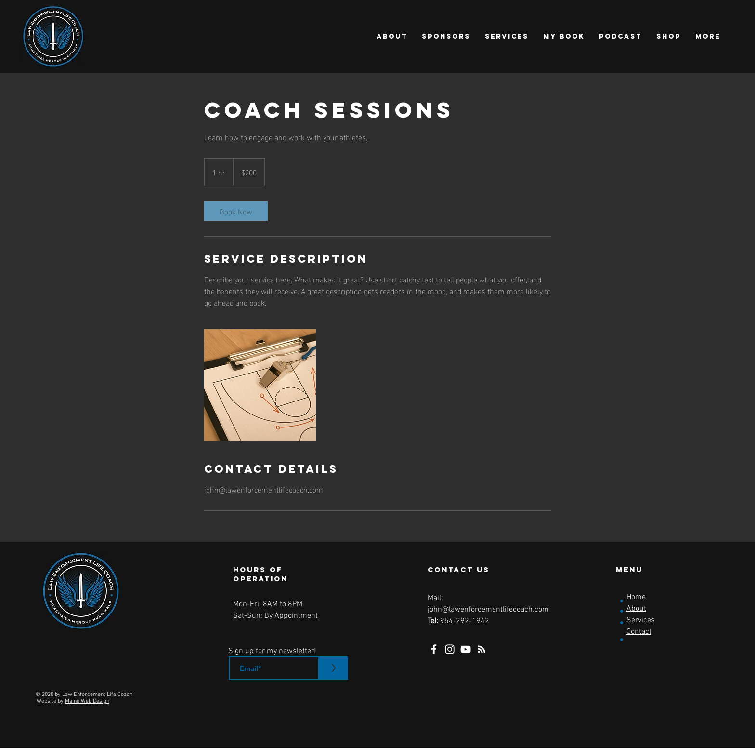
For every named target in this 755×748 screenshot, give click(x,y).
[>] (333, 668)
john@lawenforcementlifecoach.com (488, 609)
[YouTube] (465, 649)
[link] (236, 211)
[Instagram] (449, 649)
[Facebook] (434, 649)
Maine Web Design (87, 701)
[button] (392, 37)
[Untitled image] (260, 385)
